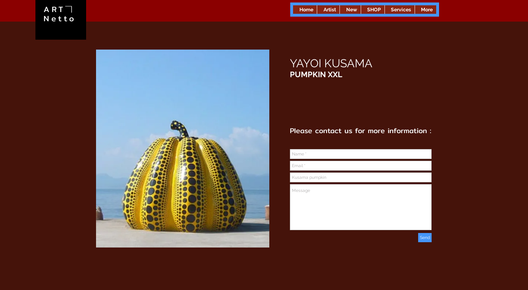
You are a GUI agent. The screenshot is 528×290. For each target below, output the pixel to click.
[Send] (425, 237)
